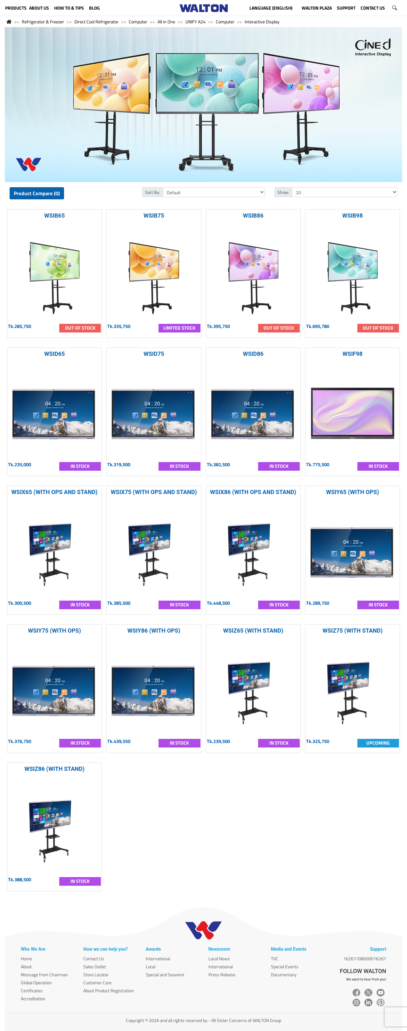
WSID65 (54, 353)
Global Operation (36, 982)
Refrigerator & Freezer (43, 21)
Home (26, 958)
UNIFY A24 (195, 21)
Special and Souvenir (165, 974)
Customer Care (97, 982)
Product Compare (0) (37, 193)
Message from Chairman (44, 974)
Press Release (221, 974)
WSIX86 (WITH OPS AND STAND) (253, 492)
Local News (219, 958)
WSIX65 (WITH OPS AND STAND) (55, 492)
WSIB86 (253, 215)
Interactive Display (262, 21)
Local (150, 966)
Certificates (32, 990)
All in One (166, 21)
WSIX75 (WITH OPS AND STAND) (154, 492)
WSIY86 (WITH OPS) (153, 630)
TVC (274, 958)
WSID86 (253, 353)
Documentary (284, 974)
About (26, 966)
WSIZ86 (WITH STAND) (54, 768)
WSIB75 (153, 215)
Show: (283, 192)
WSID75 (153, 353)
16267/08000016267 (364, 958)
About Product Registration (108, 990)
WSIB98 (352, 215)
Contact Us (93, 958)
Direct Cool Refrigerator (96, 21)
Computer (138, 21)
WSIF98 (353, 353)
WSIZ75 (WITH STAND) (352, 630)
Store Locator (96, 974)
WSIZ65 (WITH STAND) (253, 630)
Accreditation (33, 998)
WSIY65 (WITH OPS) (352, 492)
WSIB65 (54, 215)
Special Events (284, 966)
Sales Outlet (94, 966)
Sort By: (152, 192)
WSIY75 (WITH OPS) (54, 630)
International (158, 958)
